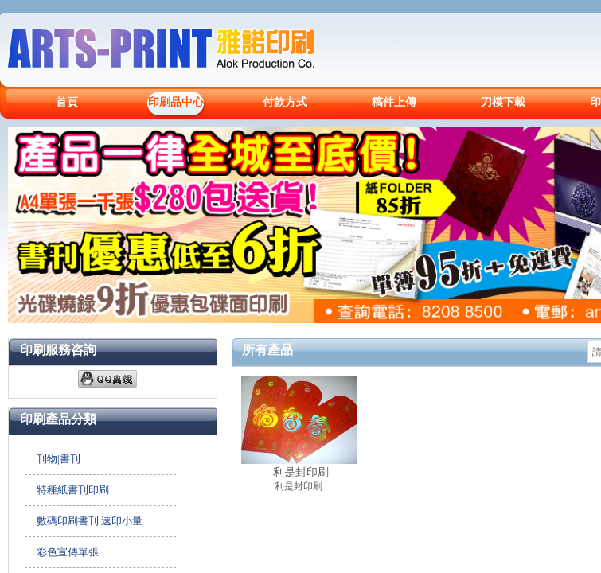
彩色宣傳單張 (68, 552)
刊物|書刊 (58, 459)
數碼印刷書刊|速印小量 (89, 521)
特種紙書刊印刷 (73, 490)
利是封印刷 (301, 472)
